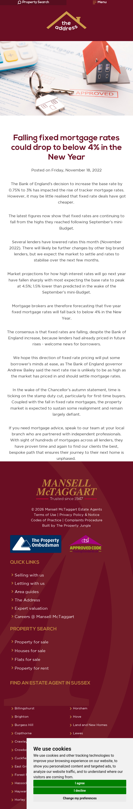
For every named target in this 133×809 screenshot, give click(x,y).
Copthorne (23, 733)
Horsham (80, 708)
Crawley (21, 741)
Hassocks (22, 783)
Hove (77, 716)
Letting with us (30, 583)
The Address (27, 600)
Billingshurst (24, 708)
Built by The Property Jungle (66, 525)
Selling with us (29, 575)
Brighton (22, 716)
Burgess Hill (24, 725)
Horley (20, 799)
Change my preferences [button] (79, 798)
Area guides (27, 591)
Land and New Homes (90, 725)
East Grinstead (26, 766)
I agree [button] (80, 783)
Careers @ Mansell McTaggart (44, 616)
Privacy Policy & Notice (79, 515)
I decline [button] (80, 790)
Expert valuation (31, 608)
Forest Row (24, 774)
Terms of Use (45, 515)
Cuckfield (22, 758)
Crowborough (26, 750)
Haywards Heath (28, 791)
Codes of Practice (46, 520)
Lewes (78, 733)
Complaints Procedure (83, 520)
